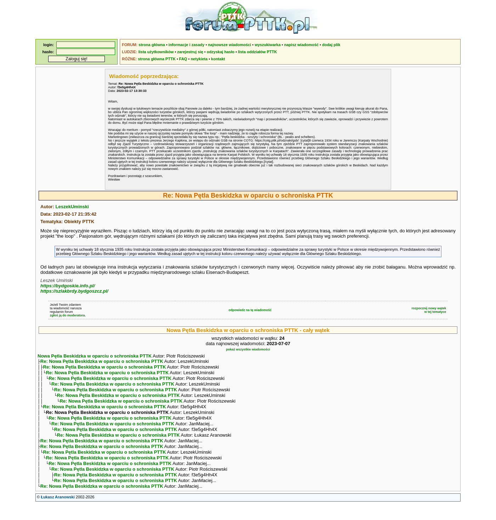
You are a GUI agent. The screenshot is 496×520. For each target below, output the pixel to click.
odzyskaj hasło (220, 52)
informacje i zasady (187, 45)
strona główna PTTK (156, 59)
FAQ (183, 59)
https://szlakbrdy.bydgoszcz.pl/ (74, 291)
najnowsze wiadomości (229, 45)
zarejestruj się (190, 52)
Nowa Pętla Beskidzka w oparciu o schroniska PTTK (95, 356)
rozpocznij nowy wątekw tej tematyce (429, 310)
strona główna (152, 45)
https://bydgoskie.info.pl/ (67, 285)
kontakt (218, 59)
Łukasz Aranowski (58, 513)
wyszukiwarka (268, 45)
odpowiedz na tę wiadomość (250, 310)
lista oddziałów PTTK (257, 52)
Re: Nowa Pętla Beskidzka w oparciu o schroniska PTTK (101, 362)
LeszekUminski (72, 206)
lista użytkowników (156, 52)
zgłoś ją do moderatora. (68, 315)
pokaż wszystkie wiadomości (248, 349)
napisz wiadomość (301, 45)
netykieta (199, 59)
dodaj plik (331, 45)
